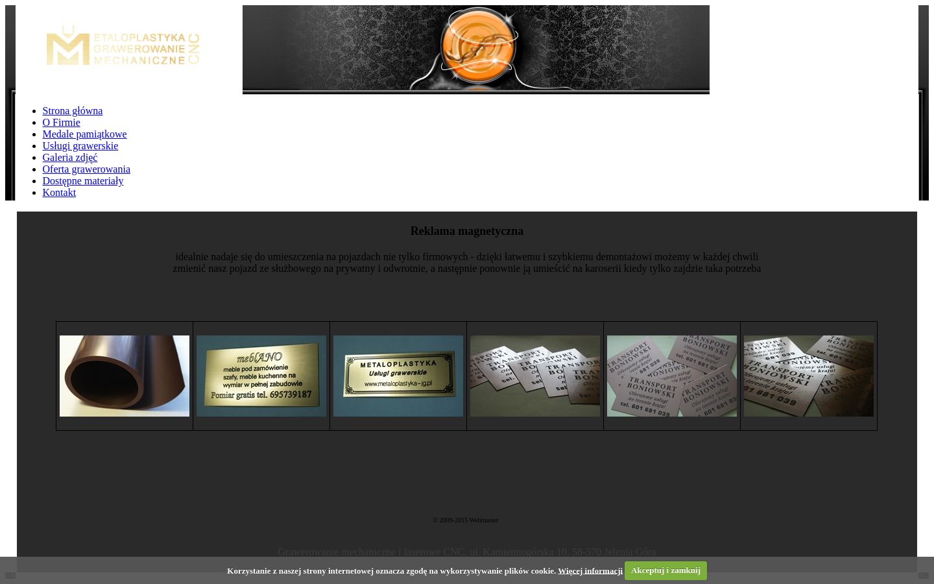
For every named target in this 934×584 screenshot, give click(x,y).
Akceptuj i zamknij (665, 570)
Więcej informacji (590, 570)
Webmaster (483, 520)
